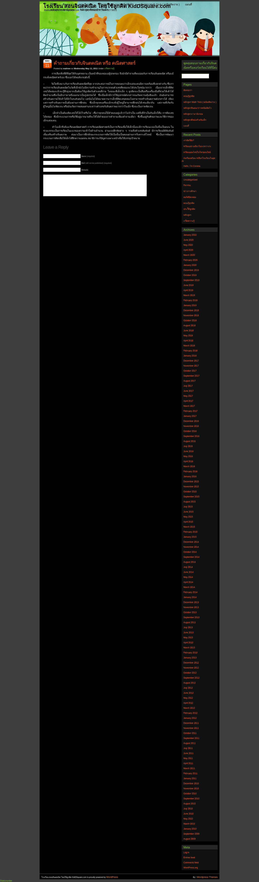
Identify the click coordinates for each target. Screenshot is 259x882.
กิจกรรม (187, 185)
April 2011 (188, 763)
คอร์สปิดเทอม (189, 197)
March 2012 (189, 708)
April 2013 (188, 642)
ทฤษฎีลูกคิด (86, 4)
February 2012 (190, 713)
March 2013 (189, 647)
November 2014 (191, 547)
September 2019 (191, 280)
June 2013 (188, 632)
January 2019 (190, 305)
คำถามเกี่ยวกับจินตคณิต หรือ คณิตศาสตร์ (94, 63)
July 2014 (188, 567)
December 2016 (191, 421)
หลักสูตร (187, 215)
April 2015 (188, 522)
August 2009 (189, 839)
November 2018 (191, 315)
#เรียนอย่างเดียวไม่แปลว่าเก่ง (197, 146)
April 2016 (188, 461)
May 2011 (188, 758)
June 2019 (188, 285)
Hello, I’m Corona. (192, 166)
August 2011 (189, 743)
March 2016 (189, 466)
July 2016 (188, 446)
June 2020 (188, 240)
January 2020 (190, 265)
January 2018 (190, 355)
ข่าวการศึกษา (189, 191)
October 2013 (190, 612)
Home (53, 3)
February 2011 (190, 773)
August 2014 (189, 562)
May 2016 (188, 456)
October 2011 (190, 733)
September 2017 (191, 376)
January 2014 (190, 597)
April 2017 (188, 401)
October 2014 (190, 552)
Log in (186, 852)
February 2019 (190, 300)
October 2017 (190, 371)
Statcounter (6, 880)
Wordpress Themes (207, 877)
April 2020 (188, 250)
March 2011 (189, 768)
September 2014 (191, 557)
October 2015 (190, 491)
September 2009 (191, 834)
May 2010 (188, 818)
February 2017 (190, 411)
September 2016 (191, 436)
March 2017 (189, 406)
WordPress (112, 877)
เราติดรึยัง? (188, 140)
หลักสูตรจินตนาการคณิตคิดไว (115, 4)
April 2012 (188, 703)
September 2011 (191, 738)
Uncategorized (190, 179)
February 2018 (190, 350)
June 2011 (188, 753)
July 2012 (188, 688)
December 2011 (191, 723)
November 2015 (191, 486)
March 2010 (189, 824)
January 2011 (190, 778)
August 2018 (189, 325)
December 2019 (191, 270)
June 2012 (188, 693)
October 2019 (190, 275)
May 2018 (188, 335)
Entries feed (189, 857)
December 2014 (191, 542)
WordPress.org (190, 867)
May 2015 (188, 517)
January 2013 (190, 657)
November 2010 (191, 788)
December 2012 (191, 662)
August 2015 (189, 501)
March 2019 (189, 295)
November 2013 (191, 607)
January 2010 (190, 829)
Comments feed (191, 862)
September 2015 (191, 496)
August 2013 (189, 622)
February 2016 (190, 471)
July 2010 (188, 808)
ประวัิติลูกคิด (189, 209)
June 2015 (188, 511)
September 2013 (191, 617)
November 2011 (191, 728)
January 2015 (190, 537)
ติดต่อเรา (68, 4)
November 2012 (191, 667)
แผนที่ (188, 4)
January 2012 (190, 718)
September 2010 (191, 798)
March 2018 (189, 345)
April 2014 (188, 582)
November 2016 (191, 426)
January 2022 (190, 235)
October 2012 (190, 673)
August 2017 (189, 381)
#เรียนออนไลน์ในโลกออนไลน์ (197, 152)
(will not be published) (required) (96, 163)
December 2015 (191, 481)
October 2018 (190, 320)
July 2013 (188, 627)
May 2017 (188, 396)
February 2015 (190, 532)
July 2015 (188, 506)
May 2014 (188, 577)
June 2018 (188, 330)
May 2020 (188, 245)
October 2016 (190, 431)
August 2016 (189, 441)
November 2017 (191, 366)
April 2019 (188, 290)
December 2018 (191, 310)
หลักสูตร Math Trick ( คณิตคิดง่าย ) (159, 4)
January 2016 (190, 476)
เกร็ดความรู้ (109, 68)
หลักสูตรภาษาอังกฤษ (62, 9)
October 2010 (190, 793)
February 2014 (190, 592)
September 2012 (191, 678)
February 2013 (190, 652)
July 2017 (188, 386)
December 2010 (191, 783)
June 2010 (188, 813)
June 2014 (188, 572)
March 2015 (189, 527)
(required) (88, 156)
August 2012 (189, 683)
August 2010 (189, 803)
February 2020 (190, 260)
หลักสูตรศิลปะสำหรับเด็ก (94, 9)
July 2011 (188, 748)
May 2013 (188, 637)
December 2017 (191, 360)
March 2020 (189, 255)
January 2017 (190, 416)
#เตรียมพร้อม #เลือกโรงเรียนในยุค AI (198, 159)
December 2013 (191, 602)
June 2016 (188, 451)
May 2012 (188, 698)
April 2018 (188, 340)
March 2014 (189, 587)
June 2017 (188, 391)
